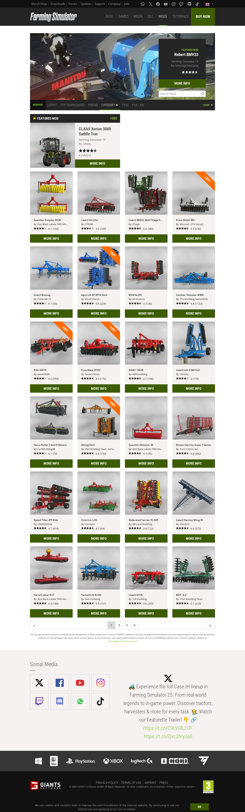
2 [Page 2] (119, 625)
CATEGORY (108, 105)
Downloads (58, 4)
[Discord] (190, 4)
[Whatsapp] (143, 4)
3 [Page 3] (127, 625)
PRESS (163, 783)
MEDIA (138, 16)
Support (100, 4)
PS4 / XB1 (138, 105)
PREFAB (93, 105)
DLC (150, 16)
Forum (73, 4)
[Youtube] (166, 4)
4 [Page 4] (134, 625)
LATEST (52, 105)
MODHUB (38, 104)
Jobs (127, 4)
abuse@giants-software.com (122, 641)
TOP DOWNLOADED (73, 105)
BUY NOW (203, 16)
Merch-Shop (39, 4)
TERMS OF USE (131, 783)
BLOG (109, 16)
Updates (86, 4)
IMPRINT (150, 783)
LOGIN (206, 104)
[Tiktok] (197, 4)
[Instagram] (174, 4)
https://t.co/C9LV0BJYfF (168, 728)
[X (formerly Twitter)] (151, 4)
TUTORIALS (180, 16)
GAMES (123, 16)
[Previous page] (211, 625)
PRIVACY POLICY (107, 783)
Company (114, 4)
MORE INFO (182, 83)
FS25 (125, 105)
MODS (163, 16)
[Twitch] (182, 4)
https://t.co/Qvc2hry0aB (168, 736)
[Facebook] (158, 4)
